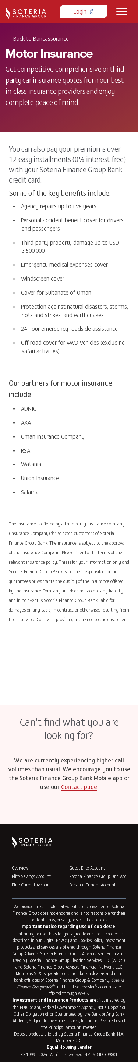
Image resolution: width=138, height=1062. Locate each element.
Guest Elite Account (87, 868)
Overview (20, 868)
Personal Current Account (92, 885)
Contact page (79, 787)
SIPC (38, 973)
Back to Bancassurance (41, 38)
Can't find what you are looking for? (69, 728)
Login (83, 11)
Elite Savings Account (31, 876)
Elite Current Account (31, 885)
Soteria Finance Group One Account (102, 876)
